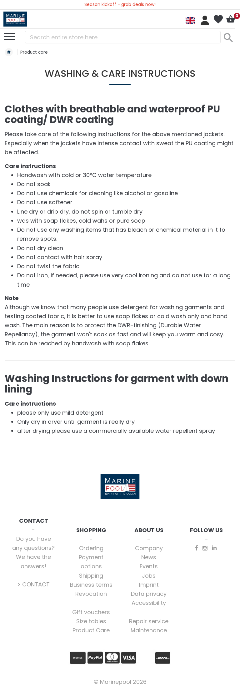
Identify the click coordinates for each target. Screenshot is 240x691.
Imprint (149, 585)
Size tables (91, 621)
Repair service (148, 621)
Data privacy (149, 594)
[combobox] (123, 37)
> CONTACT (34, 584)
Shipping (91, 576)
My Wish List (218, 19)
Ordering (91, 548)
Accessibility (149, 603)
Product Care (91, 630)
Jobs (149, 576)
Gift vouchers (91, 612)
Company (149, 548)
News (148, 557)
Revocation (91, 594)
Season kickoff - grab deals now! (120, 4)
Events (149, 566)
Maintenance (149, 630)
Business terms (91, 585)
